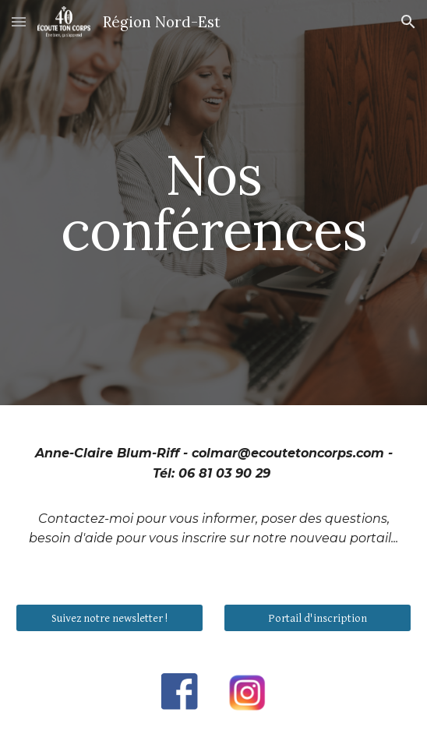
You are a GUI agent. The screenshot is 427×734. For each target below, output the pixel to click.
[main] (213, 202)
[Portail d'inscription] (317, 618)
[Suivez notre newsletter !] (109, 618)
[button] (18, 21)
